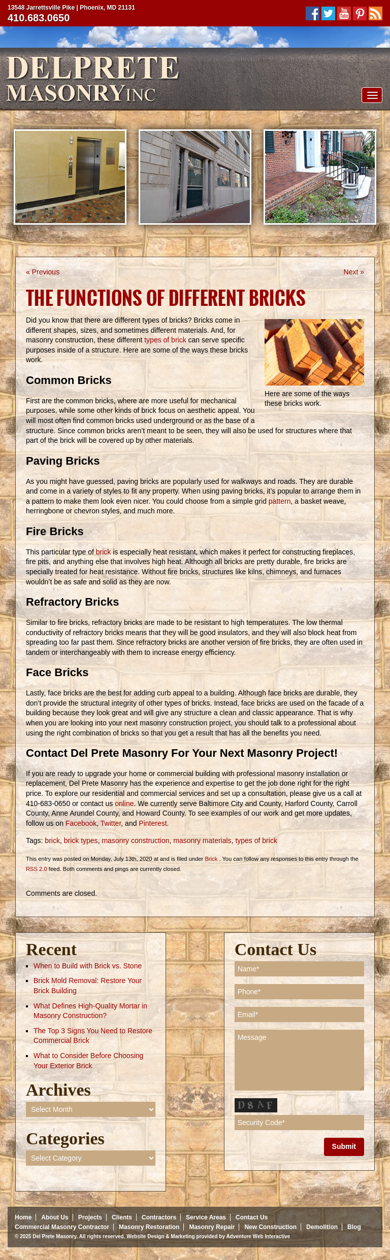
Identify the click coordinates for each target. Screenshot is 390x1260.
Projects (90, 1217)
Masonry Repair (212, 1227)
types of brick (165, 340)
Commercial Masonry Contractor (62, 1227)
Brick (211, 859)
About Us (54, 1217)
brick (103, 552)
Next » (354, 272)
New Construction (270, 1227)
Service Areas (206, 1217)
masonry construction (135, 840)
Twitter (111, 823)
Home (23, 1217)
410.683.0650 (39, 17)
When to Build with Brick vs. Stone (88, 966)
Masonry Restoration (149, 1227)
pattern (280, 501)
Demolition (322, 1227)
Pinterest (153, 823)
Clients (122, 1217)
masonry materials (202, 840)
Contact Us (252, 1217)
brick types (81, 840)
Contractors (159, 1217)
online (124, 803)
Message (299, 1060)
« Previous (42, 272)
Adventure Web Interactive (258, 1236)
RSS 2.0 (36, 869)
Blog (354, 1227)
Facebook (81, 823)
